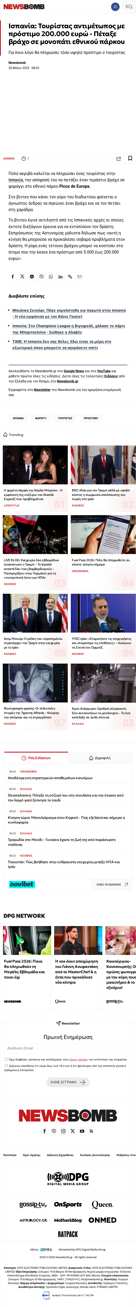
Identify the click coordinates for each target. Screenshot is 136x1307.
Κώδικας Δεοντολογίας (95, 1155)
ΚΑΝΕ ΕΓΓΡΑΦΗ (68, 1082)
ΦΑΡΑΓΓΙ (40, 418)
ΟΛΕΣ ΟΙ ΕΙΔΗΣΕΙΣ (113, 884)
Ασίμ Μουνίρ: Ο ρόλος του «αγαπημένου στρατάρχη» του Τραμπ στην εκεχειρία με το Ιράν (33, 643)
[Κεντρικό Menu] (129, 6)
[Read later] (130, 159)
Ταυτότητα (9, 1155)
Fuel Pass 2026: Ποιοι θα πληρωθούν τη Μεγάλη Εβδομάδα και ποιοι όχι (24, 969)
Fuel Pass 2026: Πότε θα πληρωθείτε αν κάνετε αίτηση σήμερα (101, 562)
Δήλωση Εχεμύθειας (60, 1155)
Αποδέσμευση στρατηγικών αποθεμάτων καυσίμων (50, 778)
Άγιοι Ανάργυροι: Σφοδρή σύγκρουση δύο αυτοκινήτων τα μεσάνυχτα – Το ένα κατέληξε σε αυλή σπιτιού (101, 712)
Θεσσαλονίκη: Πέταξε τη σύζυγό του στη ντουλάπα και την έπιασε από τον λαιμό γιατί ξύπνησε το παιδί (66, 797)
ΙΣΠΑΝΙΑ (18, 418)
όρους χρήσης (78, 1059)
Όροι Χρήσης (32, 1155)
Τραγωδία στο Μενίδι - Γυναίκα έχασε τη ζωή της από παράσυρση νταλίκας (62, 842)
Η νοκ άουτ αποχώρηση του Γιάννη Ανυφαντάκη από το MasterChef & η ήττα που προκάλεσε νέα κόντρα (76, 972)
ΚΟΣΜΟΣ (8, 158)
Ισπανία (16, 180)
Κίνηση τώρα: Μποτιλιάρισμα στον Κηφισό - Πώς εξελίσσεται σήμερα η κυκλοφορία (66, 820)
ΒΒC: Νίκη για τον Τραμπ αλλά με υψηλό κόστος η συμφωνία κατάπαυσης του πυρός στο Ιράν (101, 494)
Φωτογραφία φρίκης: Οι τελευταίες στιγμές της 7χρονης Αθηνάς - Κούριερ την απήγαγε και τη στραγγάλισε (31, 712)
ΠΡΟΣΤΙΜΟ (91, 418)
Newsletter (42, 390)
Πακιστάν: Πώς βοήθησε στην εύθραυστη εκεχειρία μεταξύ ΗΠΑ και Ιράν (64, 864)
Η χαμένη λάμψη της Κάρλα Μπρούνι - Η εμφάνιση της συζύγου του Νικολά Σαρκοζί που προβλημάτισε (33, 494)
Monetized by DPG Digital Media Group (82, 1249)
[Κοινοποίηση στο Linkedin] (60, 276)
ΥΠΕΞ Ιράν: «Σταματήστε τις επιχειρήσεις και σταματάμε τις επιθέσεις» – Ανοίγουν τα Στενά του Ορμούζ (101, 643)
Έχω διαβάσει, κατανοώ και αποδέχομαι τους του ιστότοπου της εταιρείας (68, 1059)
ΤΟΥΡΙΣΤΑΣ (65, 418)
